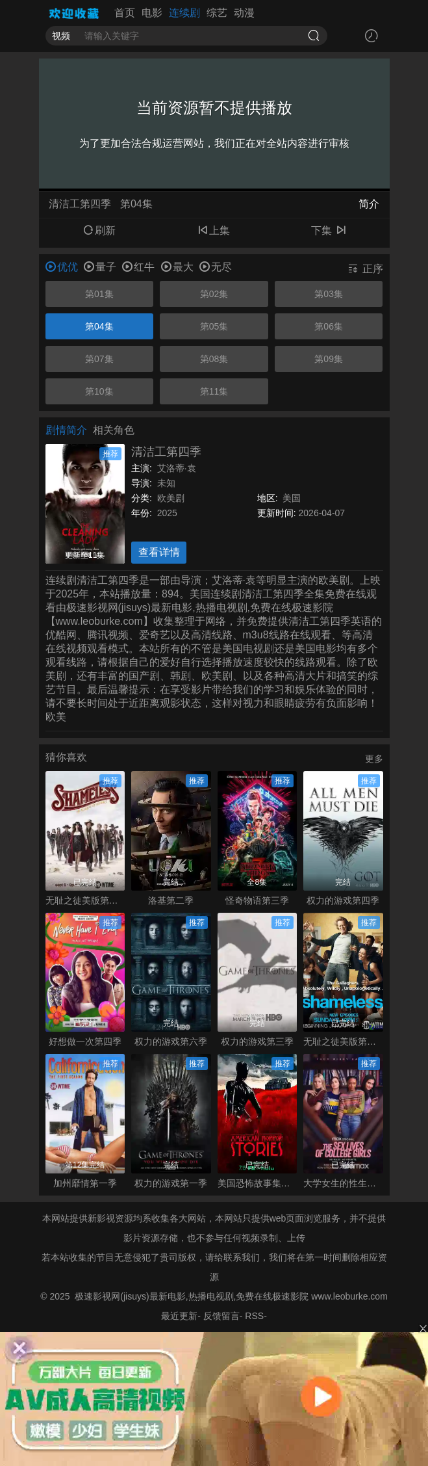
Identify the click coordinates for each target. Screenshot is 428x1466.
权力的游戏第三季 (257, 1041)
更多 (374, 758)
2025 (167, 513)
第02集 (214, 294)
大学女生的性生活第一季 (343, 1183)
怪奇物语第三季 (257, 900)
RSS (254, 1316)
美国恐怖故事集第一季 (257, 1183)
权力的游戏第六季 (170, 1041)
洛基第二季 (171, 900)
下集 (328, 230)
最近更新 (179, 1316)
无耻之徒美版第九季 (85, 900)
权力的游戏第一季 (170, 1183)
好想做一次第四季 (85, 1041)
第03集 (328, 294)
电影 (152, 12)
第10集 (99, 391)
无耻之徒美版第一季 (343, 1041)
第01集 (99, 294)
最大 (177, 266)
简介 (369, 203)
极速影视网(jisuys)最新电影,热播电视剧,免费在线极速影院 (191, 1296)
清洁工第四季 (166, 451)
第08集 (214, 359)
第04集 (99, 326)
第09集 (328, 359)
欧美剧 (170, 498)
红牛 (138, 266)
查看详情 (159, 552)
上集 (213, 230)
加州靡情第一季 (85, 1183)
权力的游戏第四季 (343, 900)
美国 (292, 498)
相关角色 (113, 430)
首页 (124, 12)
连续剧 (184, 12)
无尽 (215, 266)
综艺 (217, 12)
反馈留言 (221, 1316)
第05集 (214, 326)
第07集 (99, 359)
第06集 (328, 326)
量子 (100, 266)
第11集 (214, 391)
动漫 (244, 12)
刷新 (99, 230)
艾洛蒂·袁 (176, 468)
